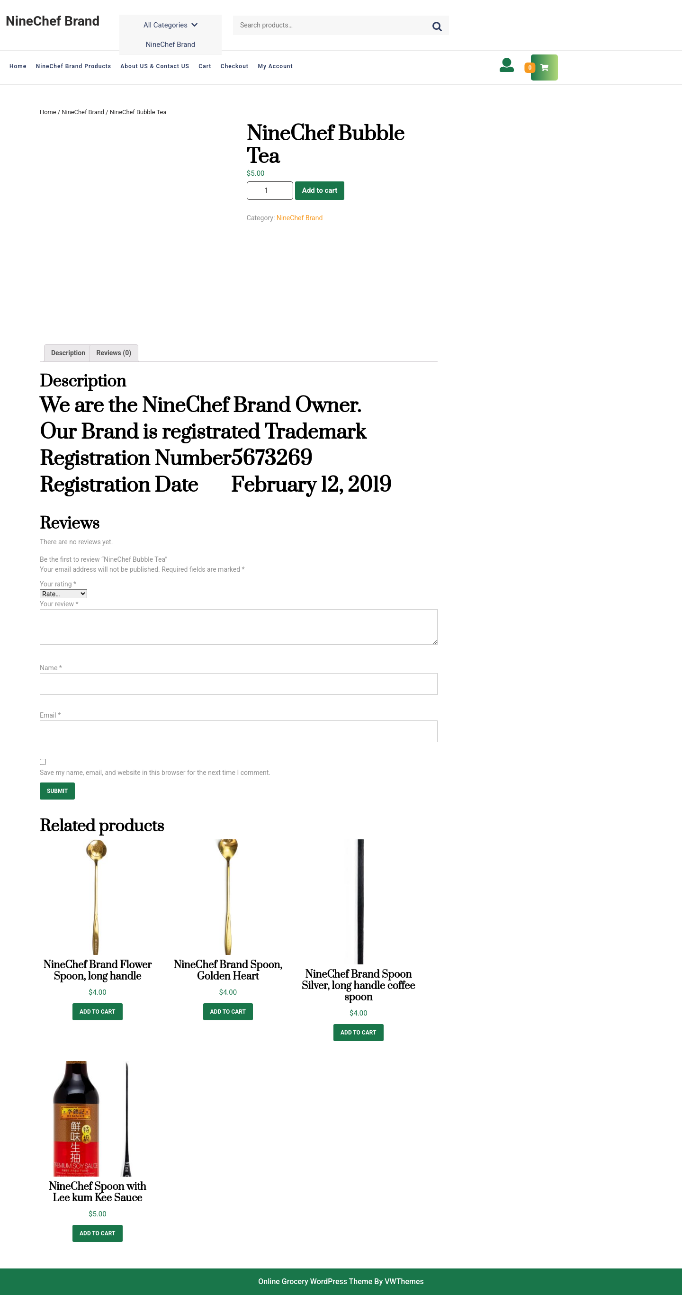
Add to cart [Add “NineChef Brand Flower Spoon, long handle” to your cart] (98, 1011)
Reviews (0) (114, 353)
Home (18, 66)
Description (68, 353)
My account (275, 66)
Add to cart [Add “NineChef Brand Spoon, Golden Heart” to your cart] (228, 1011)
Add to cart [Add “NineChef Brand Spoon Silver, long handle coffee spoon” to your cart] (359, 1032)
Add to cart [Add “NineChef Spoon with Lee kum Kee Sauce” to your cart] (98, 1233)
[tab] (68, 353)
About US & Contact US (154, 66)
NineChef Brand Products (73, 66)
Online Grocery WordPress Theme (315, 1281)
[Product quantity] (270, 190)
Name (51, 668)
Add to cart (320, 190)
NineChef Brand (52, 21)
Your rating (58, 584)
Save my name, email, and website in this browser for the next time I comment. (155, 772)
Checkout (235, 66)
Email (50, 715)
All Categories (170, 25)
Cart (204, 66)
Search (436, 26)
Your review (59, 604)
